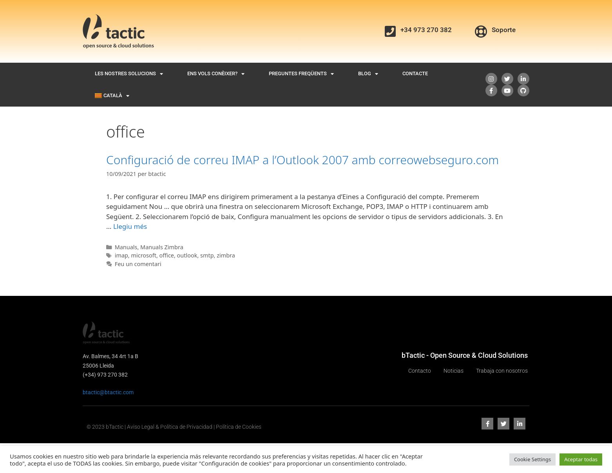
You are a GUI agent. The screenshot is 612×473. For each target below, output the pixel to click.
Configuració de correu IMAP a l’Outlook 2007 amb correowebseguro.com (302, 160)
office (166, 255)
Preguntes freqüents (301, 73)
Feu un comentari (138, 264)
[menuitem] (112, 96)
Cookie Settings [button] (532, 459)
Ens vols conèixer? (215, 73)
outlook (187, 255)
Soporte (504, 30)
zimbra (226, 255)
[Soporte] (481, 31)
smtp (207, 255)
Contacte (415, 73)
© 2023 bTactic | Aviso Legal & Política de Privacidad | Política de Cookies (174, 427)
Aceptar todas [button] (581, 459)
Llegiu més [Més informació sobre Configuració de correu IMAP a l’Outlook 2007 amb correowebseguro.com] (130, 226)
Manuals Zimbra (161, 247)
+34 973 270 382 (426, 30)
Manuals (126, 247)
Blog (368, 73)
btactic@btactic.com (108, 392)
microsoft (143, 255)
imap (121, 255)
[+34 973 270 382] (390, 31)
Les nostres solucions (129, 73)
